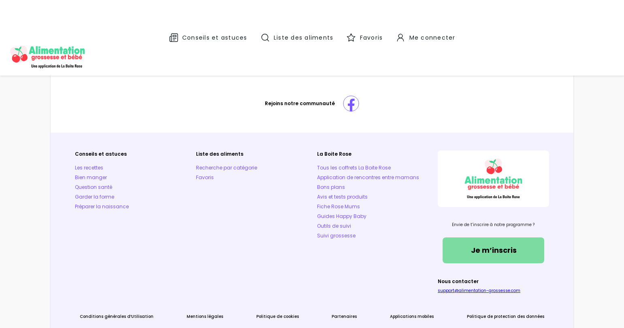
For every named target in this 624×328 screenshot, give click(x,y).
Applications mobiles (386, 284)
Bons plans (331, 158)
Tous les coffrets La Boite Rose (354, 129)
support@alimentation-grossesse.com (457, 259)
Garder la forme (137, 158)
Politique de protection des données (462, 284)
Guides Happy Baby (341, 187)
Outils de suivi (334, 197)
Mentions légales (230, 284)
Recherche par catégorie (248, 129)
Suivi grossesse (336, 207)
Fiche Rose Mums (338, 178)
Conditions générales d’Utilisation (159, 284)
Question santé (136, 149)
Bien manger (134, 139)
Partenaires (335, 284)
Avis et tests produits (342, 168)
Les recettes (132, 129)
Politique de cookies (286, 284)
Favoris (226, 139)
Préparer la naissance (145, 168)
